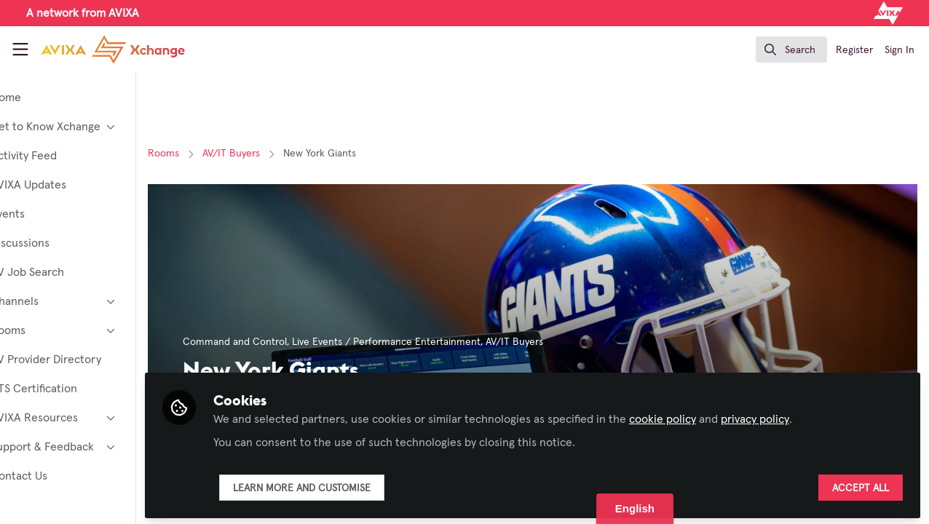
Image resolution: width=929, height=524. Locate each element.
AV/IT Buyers (281, 153)
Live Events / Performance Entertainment (436, 342)
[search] (791, 49)
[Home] (99, 49)
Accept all (860, 485)
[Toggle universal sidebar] (20, 49)
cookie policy (712, 416)
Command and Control (285, 342)
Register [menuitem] (854, 50)
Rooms (213, 153)
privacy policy (805, 416)
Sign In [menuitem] (899, 50)
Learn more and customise (352, 485)
